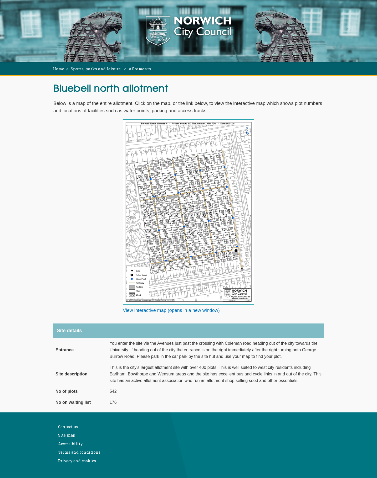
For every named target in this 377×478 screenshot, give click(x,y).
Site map (66, 435)
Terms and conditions (79, 452)
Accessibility (70, 443)
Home (58, 68)
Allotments (140, 68)
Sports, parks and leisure (96, 68)
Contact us (68, 426)
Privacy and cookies (77, 460)
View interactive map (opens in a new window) (171, 310)
